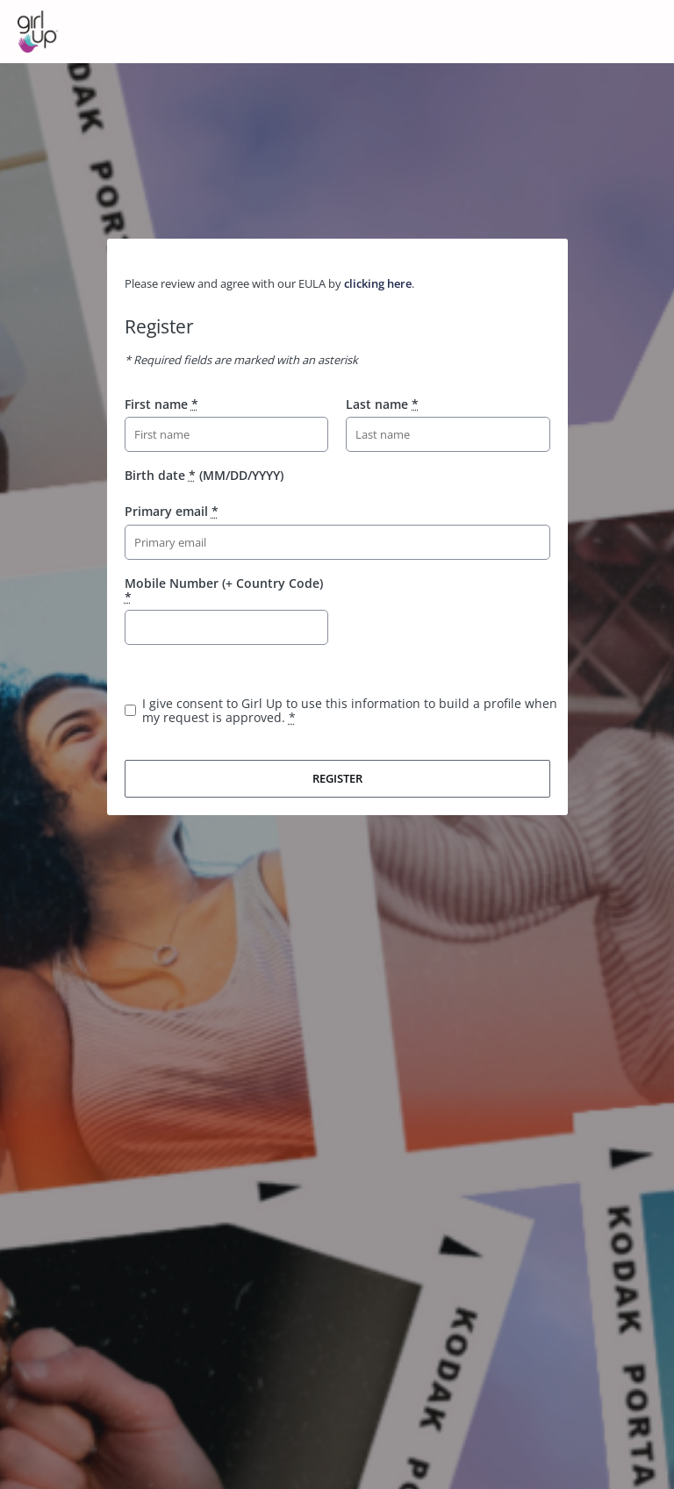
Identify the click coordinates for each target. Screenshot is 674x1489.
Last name (382, 404)
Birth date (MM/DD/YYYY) (204, 475)
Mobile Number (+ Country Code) (224, 590)
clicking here (378, 283)
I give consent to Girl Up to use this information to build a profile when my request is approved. (349, 710)
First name (161, 404)
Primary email (172, 511)
